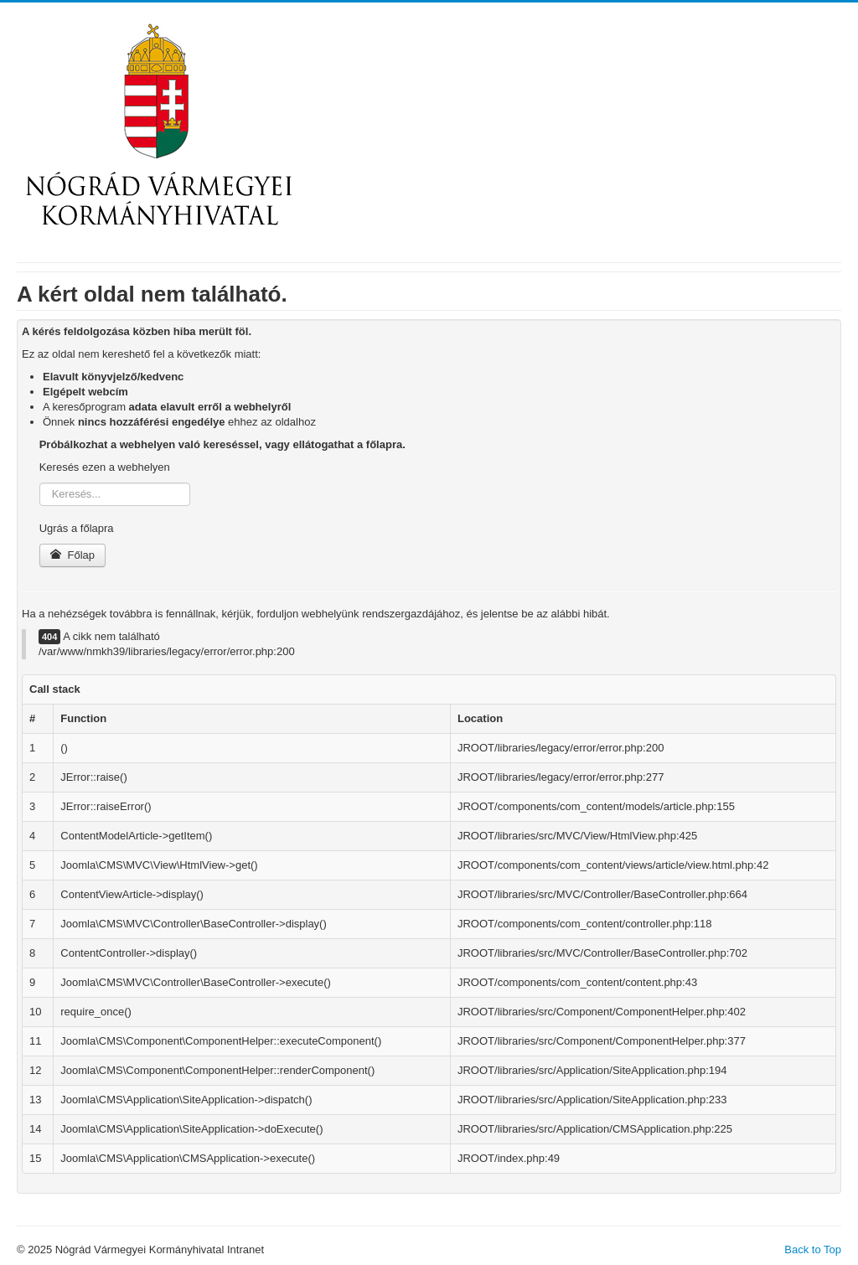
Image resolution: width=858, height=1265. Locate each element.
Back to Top (812, 1249)
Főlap (72, 555)
